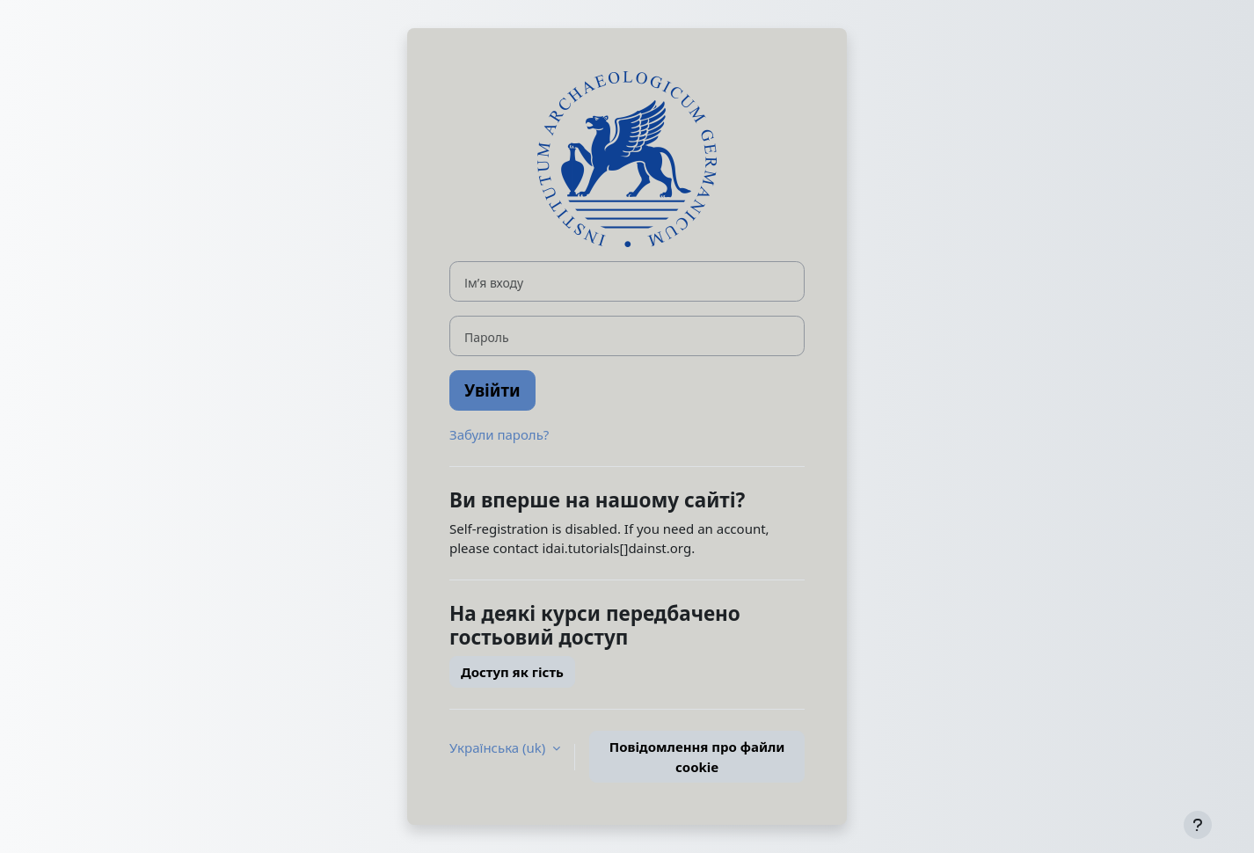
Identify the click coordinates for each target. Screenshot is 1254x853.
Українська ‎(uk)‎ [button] (499, 747)
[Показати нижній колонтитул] (1198, 825)
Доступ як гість (512, 672)
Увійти (492, 390)
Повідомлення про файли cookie (697, 757)
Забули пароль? (499, 434)
